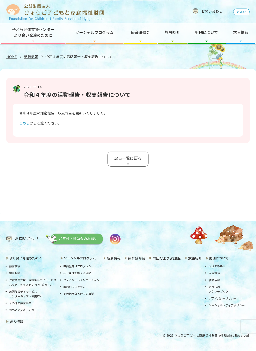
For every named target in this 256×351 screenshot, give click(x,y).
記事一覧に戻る (128, 158)
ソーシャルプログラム (94, 32)
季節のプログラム (74, 287)
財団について (206, 32)
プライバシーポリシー (223, 298)
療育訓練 (14, 266)
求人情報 (241, 32)
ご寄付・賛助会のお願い (78, 238)
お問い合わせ (27, 238)
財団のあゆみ (217, 266)
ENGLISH (241, 11)
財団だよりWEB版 (167, 258)
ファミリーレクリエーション (81, 280)
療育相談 (14, 273)
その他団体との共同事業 (78, 294)
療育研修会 (140, 32)
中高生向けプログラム (77, 266)
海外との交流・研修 (21, 310)
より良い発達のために (26, 258)
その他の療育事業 (20, 303)
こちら (24, 123)
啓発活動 (214, 280)
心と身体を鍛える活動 (77, 273)
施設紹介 (172, 32)
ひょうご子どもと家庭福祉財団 (196, 335)
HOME (11, 56)
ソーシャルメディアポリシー (227, 305)
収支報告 (214, 273)
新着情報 (31, 56)
